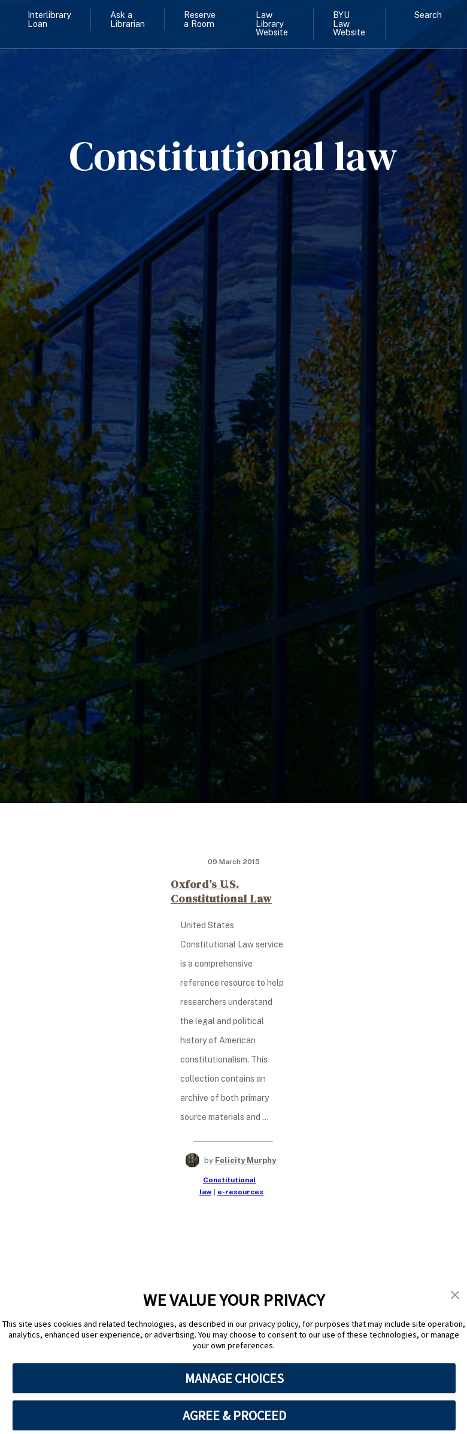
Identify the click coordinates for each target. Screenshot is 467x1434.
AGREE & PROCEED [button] (234, 1415)
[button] (455, 1296)
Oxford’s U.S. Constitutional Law (221, 891)
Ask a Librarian (127, 19)
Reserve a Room (200, 19)
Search (428, 15)
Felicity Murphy (245, 1160)
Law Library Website (272, 23)
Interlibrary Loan (49, 19)
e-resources (240, 1192)
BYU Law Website (349, 23)
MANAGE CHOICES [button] (234, 1378)
